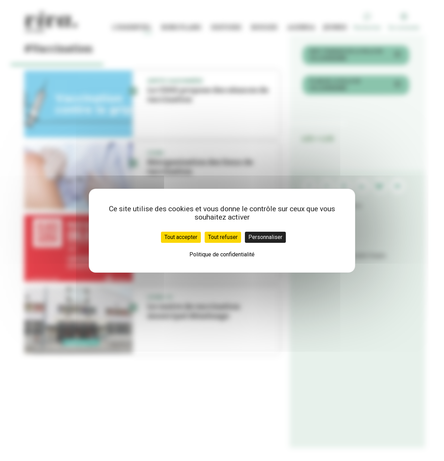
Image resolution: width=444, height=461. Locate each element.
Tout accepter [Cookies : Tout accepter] (180, 237)
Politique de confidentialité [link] (222, 254)
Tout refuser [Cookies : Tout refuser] (223, 237)
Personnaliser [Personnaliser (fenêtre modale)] (265, 237)
